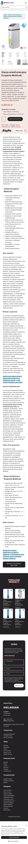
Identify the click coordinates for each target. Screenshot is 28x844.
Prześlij (19, 685)
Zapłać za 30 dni (8, 754)
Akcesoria (6, 808)
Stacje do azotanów (8, 802)
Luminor (6, 765)
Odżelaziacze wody (8, 799)
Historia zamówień (8, 737)
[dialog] (14, 834)
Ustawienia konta (8, 735)
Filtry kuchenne (7, 790)
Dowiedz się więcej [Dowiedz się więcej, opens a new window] (5, 834)
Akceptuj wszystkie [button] (14, 837)
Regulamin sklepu (8, 778)
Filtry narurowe (7, 792)
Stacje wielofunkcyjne (14, 14)
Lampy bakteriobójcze (9, 795)
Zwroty (5, 749)
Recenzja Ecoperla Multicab (14, 564)
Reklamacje (6, 747)
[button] (25, 24)
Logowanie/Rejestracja (9, 734)
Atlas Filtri (6, 767)
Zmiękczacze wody (8, 797)
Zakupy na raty (7, 752)
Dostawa (6, 745)
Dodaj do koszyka (15, 119)
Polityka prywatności (9, 780)
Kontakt (5, 782)
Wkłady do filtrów (8, 793)
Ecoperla (18, 126)
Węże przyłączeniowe (13, 114)
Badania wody (7, 809)
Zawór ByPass (11, 111)
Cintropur (6, 769)
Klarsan (5, 764)
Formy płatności (7, 750)
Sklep (5, 14)
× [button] (26, 825)
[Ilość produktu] (3, 119)
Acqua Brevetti (7, 771)
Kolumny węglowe (8, 804)
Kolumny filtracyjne (8, 806)
